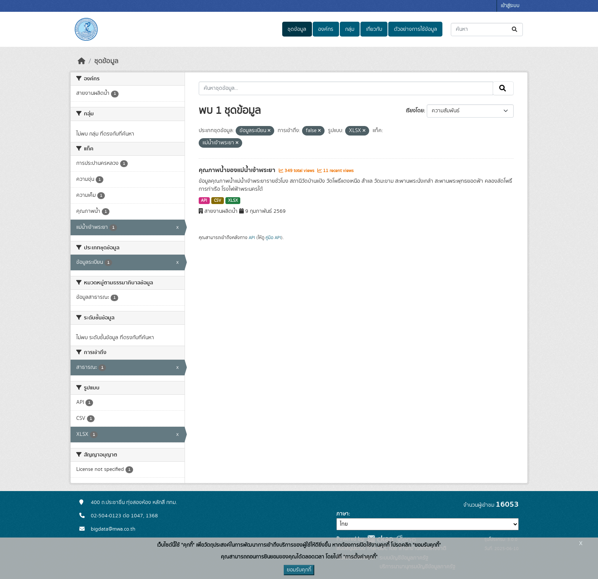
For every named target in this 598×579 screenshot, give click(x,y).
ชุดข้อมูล (297, 29)
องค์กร (325, 29)
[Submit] (515, 29)
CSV (217, 201)
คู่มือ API (273, 237)
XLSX (233, 201)
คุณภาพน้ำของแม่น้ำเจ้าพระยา (238, 170)
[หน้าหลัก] (81, 61)
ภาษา (342, 514)
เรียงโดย (415, 111)
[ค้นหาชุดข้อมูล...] (487, 29)
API (204, 201)
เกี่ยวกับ (374, 29)
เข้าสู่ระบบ (510, 6)
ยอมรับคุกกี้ (299, 570)
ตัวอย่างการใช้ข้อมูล (415, 29)
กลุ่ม (349, 29)
